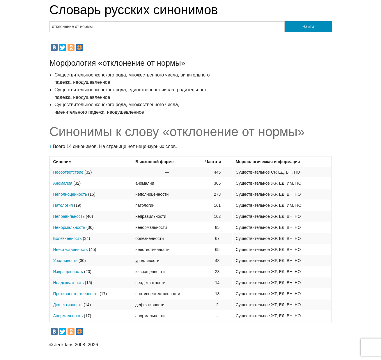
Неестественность (70, 249)
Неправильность (69, 216)
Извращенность (68, 271)
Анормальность (68, 315)
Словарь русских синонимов (133, 10)
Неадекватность (68, 282)
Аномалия (62, 183)
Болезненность (67, 238)
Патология (63, 205)
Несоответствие (68, 172)
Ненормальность (69, 227)
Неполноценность (70, 194)
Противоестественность (76, 293)
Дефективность (68, 304)
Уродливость (65, 260)
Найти (308, 26)
